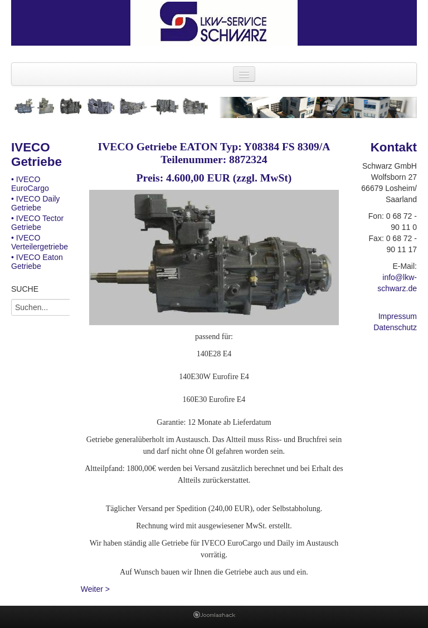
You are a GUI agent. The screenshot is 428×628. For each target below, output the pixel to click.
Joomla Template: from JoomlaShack (214, 616)
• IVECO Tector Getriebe (37, 223)
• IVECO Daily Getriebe (35, 203)
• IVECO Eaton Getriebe (37, 262)
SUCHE (24, 288)
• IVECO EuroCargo (30, 184)
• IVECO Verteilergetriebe (39, 242)
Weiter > (95, 589)
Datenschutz (395, 327)
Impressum (397, 316)
